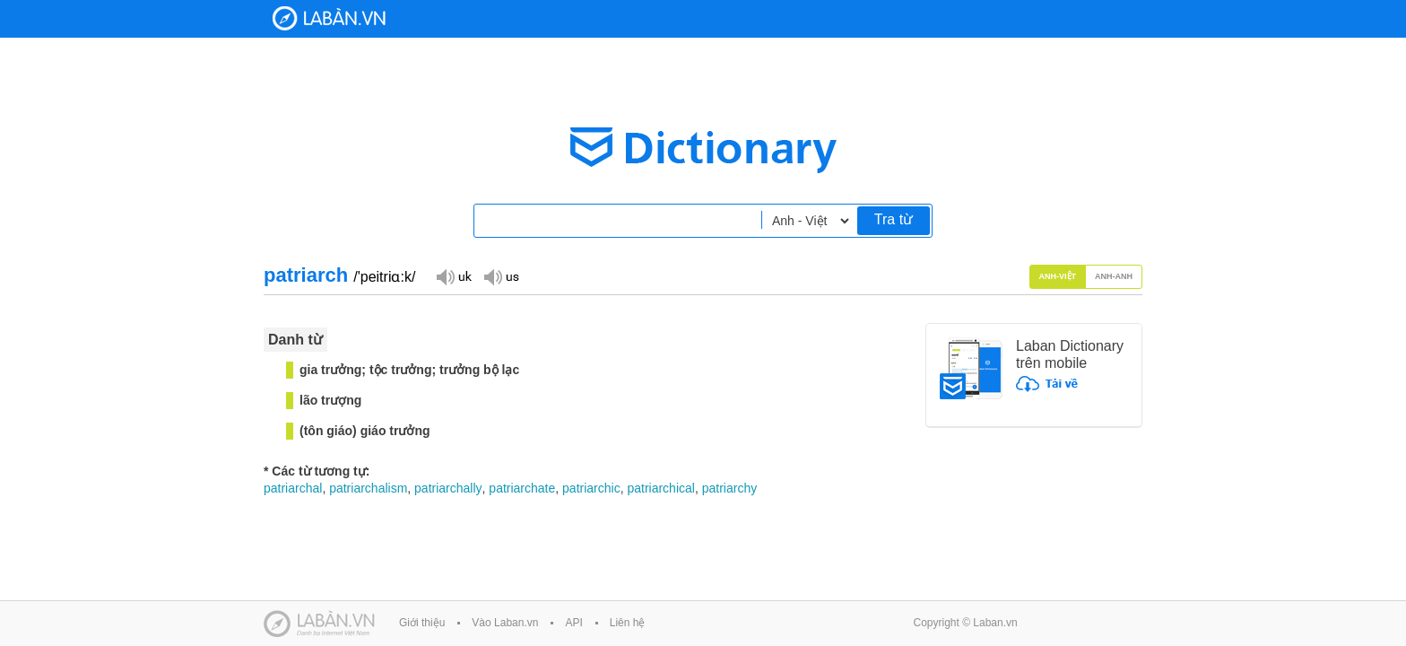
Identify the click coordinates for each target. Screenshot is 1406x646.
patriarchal (293, 488)
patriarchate (522, 488)
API (573, 622)
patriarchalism (368, 488)
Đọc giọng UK (454, 276)
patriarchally (448, 488)
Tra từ (893, 219)
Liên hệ (628, 622)
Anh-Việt (1058, 276)
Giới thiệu (422, 622)
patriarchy (729, 488)
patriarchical (660, 488)
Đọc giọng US (501, 276)
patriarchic (591, 488)
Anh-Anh (1114, 276)
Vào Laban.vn (505, 622)
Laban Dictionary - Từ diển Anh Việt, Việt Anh (329, 18)
